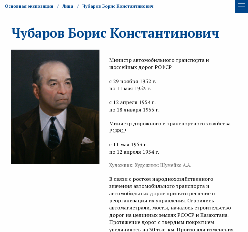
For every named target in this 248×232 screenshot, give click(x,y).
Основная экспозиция (29, 6)
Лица (67, 6)
